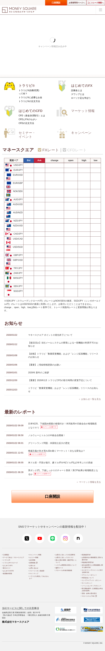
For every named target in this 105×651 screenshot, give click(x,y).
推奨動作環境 (7, 573)
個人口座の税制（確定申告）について (66, 561)
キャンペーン (81, 133)
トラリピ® (27, 85)
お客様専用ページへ (77, 3)
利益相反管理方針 (88, 562)
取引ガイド (7, 568)
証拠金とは (76, 90)
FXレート (48, 150)
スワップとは (77, 94)
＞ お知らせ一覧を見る (89, 399)
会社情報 (32, 560)
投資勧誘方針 (86, 555)
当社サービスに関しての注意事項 (20, 608)
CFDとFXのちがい (28, 119)
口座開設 (56, 2)
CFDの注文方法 (26, 123)
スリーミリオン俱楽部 (36, 571)
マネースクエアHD (88, 596)
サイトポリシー (87, 583)
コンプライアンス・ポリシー (91, 580)
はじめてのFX (81, 85)
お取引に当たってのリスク (65, 557)
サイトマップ (33, 573)
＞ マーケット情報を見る (88, 482)
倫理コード (59, 568)
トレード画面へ (95, 2)
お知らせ (32, 565)
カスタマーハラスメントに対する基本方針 (92, 571)
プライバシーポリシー (89, 575)
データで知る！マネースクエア (13, 557)
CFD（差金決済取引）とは (32, 115)
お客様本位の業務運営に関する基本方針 (92, 559)
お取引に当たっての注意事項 (65, 555)
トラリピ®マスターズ (10, 563)
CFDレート (75, 150)
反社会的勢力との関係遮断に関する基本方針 (92, 566)
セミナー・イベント (27, 135)
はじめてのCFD (30, 111)
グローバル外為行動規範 (64, 570)
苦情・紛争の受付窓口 (89, 593)
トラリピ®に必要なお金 (30, 97)
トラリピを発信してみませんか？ (39, 577)
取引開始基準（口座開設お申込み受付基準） (92, 590)
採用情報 (32, 563)
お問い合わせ (33, 568)
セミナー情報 (33, 557)
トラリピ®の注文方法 (29, 101)
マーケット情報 (83, 111)
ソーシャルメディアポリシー (91, 586)
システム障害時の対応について (66, 565)
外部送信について (88, 578)
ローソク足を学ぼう (81, 98)
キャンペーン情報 (35, 555)
